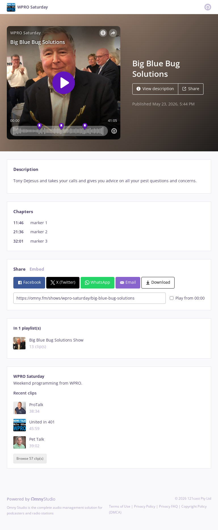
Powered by (31, 499)
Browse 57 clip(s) (29, 458)
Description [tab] (25, 169)
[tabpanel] (108, 180)
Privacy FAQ (168, 506)
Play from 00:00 (187, 298)
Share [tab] (19, 269)
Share (190, 88)
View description (155, 88)
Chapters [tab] (23, 212)
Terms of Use (119, 506)
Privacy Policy (144, 506)
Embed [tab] (37, 269)
